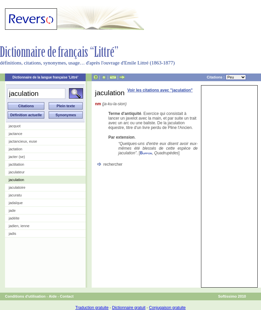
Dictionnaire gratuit (128, 307)
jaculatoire (17, 187)
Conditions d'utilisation (25, 296)
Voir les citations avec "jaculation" (160, 90)
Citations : (226, 77)
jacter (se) (17, 157)
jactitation (16, 164)
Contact (67, 296)
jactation (15, 149)
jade (12, 210)
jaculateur (17, 172)
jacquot (14, 126)
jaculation (16, 180)
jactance (15, 134)
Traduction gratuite (92, 307)
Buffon (146, 153)
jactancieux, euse (23, 141)
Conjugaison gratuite (167, 307)
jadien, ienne (19, 226)
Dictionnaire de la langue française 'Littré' (45, 77)
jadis (12, 233)
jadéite (14, 218)
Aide (53, 296)
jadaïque (16, 203)
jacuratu (15, 195)
